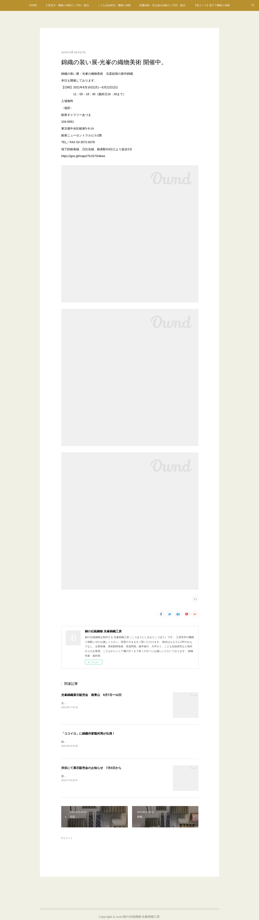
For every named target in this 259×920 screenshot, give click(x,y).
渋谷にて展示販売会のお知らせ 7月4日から (91, 768)
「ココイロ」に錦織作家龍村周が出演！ (88, 733)
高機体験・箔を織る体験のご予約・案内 (162, 5)
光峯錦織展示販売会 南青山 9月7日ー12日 (91, 695)
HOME (33, 5)
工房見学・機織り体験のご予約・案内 (67, 5)
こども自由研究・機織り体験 (114, 5)
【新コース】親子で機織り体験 (212, 5)
